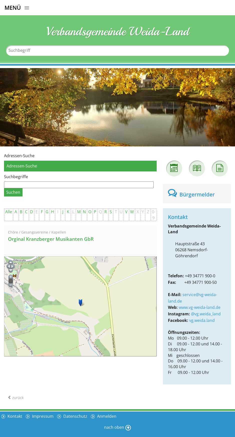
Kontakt (14, 416)
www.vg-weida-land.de (199, 307)
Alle (8, 211)
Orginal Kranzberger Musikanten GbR (51, 239)
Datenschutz (74, 416)
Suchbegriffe (16, 176)
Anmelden (106, 416)
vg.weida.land (202, 320)
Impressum (42, 416)
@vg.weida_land (206, 314)
